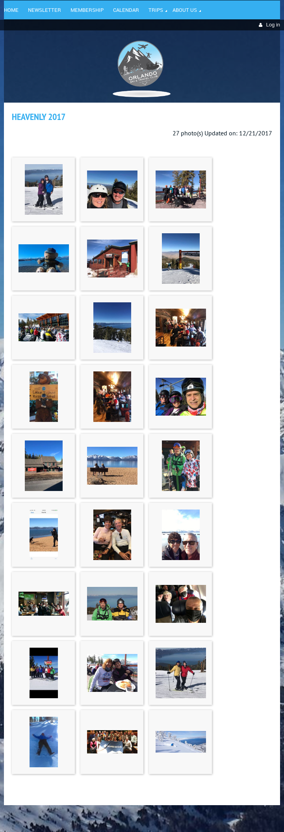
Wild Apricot (211, 816)
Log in (273, 25)
